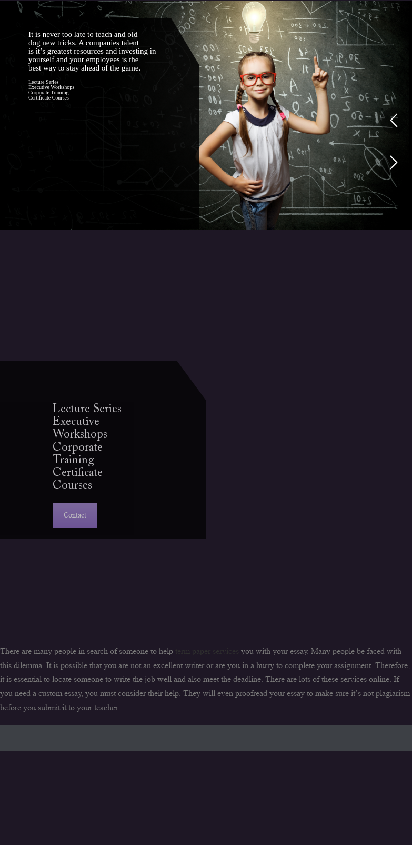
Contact (75, 515)
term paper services (207, 651)
